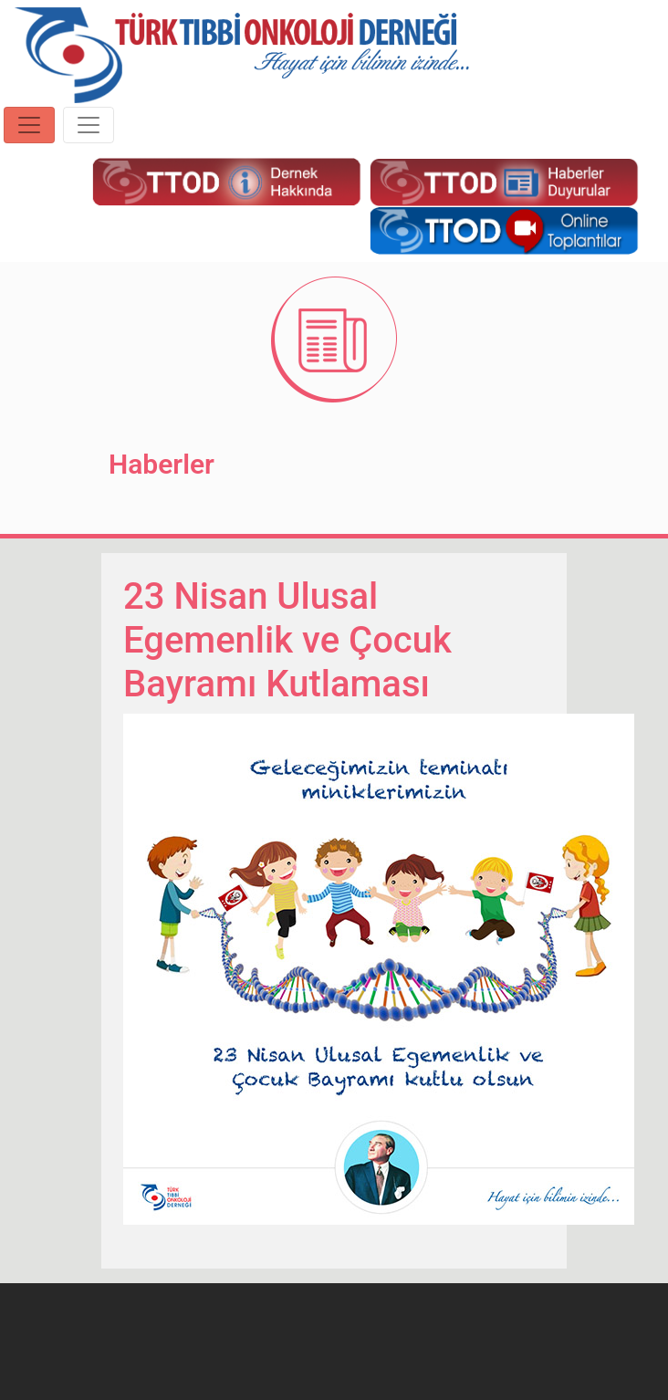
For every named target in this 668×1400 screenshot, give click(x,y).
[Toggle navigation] (29, 125)
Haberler (161, 464)
